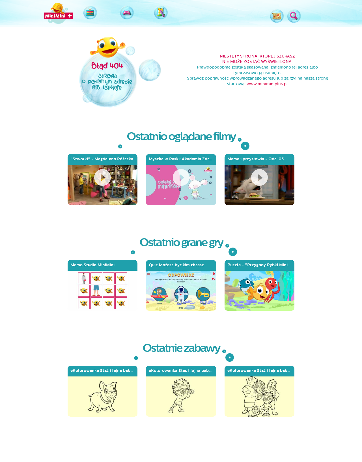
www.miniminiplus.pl (267, 84)
